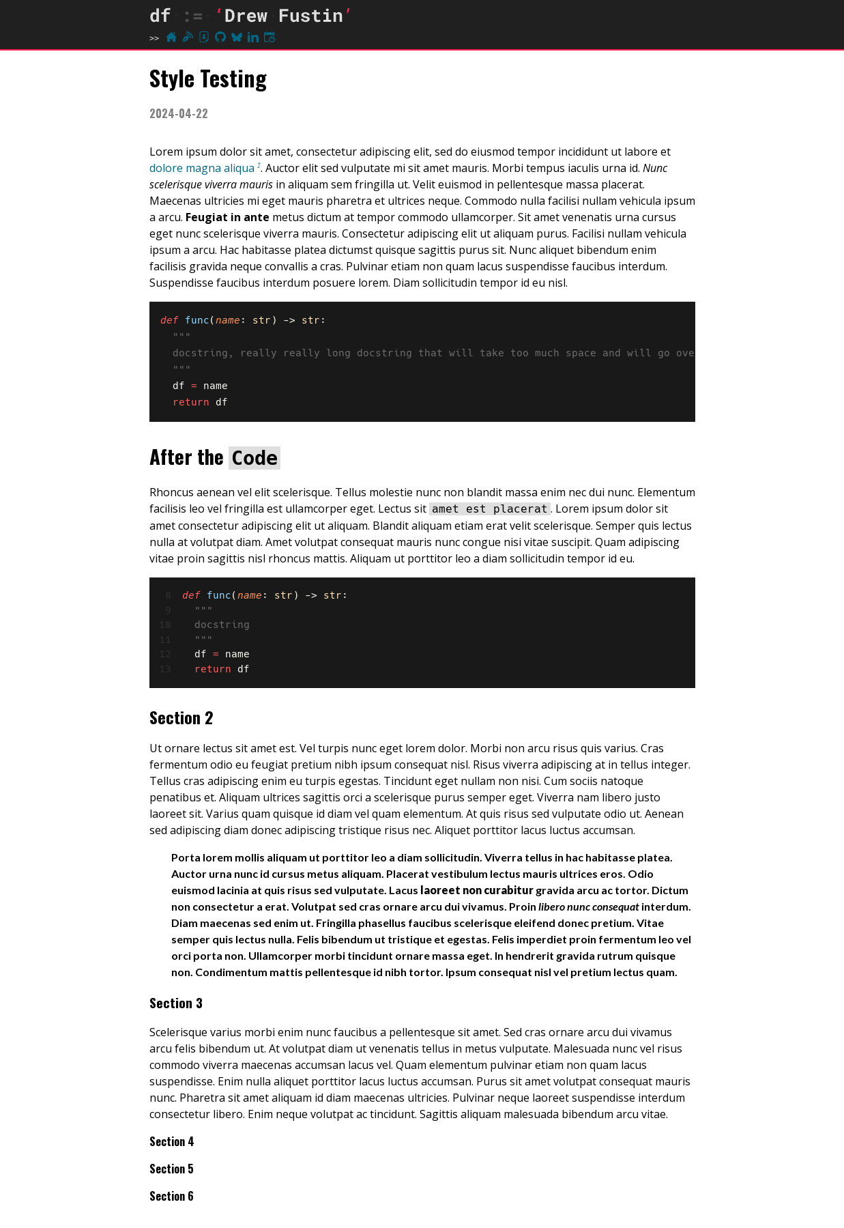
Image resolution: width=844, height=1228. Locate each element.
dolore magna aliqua (201, 167)
